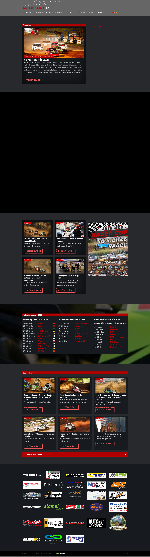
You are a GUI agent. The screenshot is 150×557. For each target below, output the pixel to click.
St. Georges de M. (44, 336)
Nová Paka (42, 334)
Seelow (40, 324)
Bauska (40, 326)
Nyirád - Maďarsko (81, 324)
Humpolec (78, 326)
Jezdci (68, 12)
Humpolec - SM (80, 341)
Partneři (100, 12)
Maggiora (41, 344)
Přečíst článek (33, 80)
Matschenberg (43, 331)
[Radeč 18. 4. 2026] (108, 279)
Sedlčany (78, 339)
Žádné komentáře (48, 56)
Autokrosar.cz (96, 26)
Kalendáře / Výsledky (53, 12)
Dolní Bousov (79, 336)
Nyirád (40, 339)
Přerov (40, 341)
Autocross (27, 12)
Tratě (91, 12)
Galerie (38, 12)
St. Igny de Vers (43, 346)
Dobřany (113, 332)
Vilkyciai (41, 329)
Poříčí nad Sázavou (81, 334)
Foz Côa (41, 351)
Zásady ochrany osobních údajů (118, 554)
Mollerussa (42, 349)
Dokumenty (80, 12)
